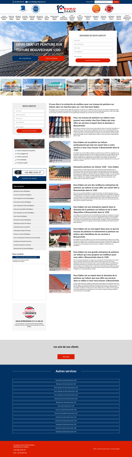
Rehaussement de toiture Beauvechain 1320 (66, 398)
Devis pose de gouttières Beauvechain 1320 (66, 413)
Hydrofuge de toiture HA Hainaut (111, 18)
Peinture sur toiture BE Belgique (11, 18)
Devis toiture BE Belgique (46, 18)
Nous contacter (51, 58)
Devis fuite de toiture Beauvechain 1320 (66, 380)
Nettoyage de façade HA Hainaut (96, 18)
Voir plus (66, 357)
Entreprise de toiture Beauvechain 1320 (66, 417)
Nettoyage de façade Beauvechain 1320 (66, 424)
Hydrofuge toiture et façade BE (118, 18)
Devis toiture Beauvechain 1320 (66, 406)
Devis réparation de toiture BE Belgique (80, 17)
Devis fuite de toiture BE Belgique (25, 18)
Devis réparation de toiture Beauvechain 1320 (66, 387)
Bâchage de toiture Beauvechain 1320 (66, 384)
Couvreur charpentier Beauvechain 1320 (66, 409)
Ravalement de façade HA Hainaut (88, 18)
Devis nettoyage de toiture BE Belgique (72, 17)
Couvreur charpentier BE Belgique (4, 18)
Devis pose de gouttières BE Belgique (40, 18)
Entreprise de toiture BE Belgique (32, 18)
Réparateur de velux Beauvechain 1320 (66, 402)
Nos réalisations (25, 58)
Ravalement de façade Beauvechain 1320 (66, 421)
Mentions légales (115, 449)
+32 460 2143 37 (18, 2)
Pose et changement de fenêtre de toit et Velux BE (127, 17)
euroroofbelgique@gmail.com (35, 2)
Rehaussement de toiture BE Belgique (55, 18)
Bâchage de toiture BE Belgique (18, 18)
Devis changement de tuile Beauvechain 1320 (66, 395)
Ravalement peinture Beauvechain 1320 (66, 428)
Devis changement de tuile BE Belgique (63, 18)
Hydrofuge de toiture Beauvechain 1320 (66, 431)
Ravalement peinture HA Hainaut (103, 18)
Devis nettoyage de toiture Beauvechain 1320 (66, 391)
